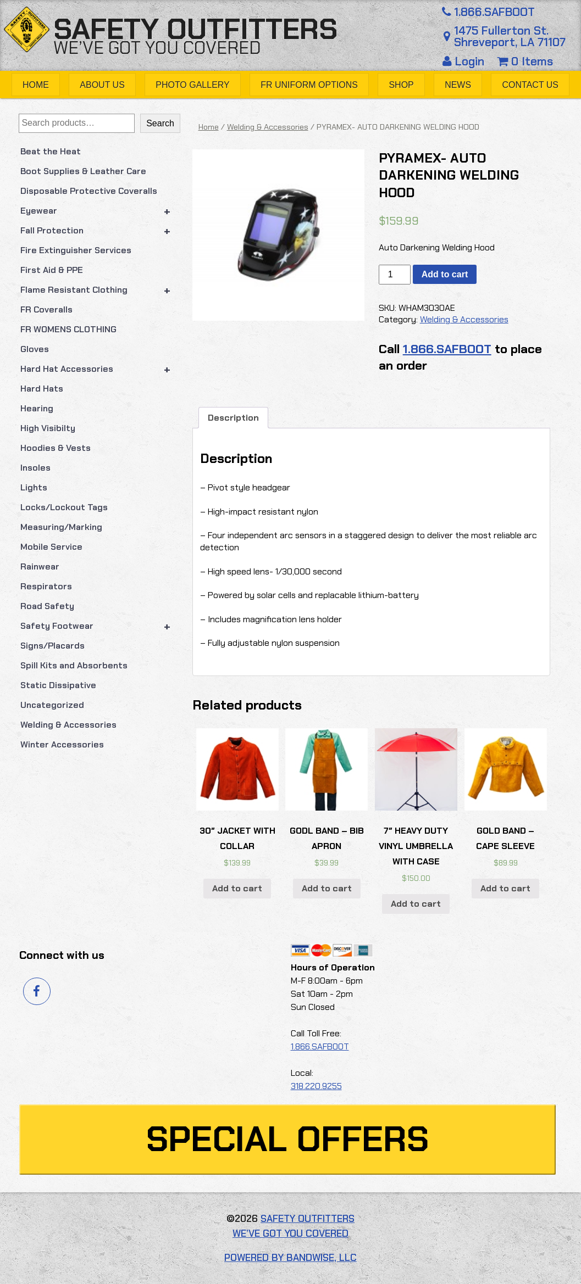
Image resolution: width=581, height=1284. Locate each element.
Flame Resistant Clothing (100, 290)
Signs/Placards (52, 645)
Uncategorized (52, 705)
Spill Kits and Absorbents (74, 665)
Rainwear (39, 566)
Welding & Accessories (68, 724)
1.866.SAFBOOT (487, 12)
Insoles (35, 467)
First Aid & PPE (51, 270)
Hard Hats (41, 388)
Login (465, 61)
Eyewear (100, 211)
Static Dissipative (58, 685)
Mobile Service (51, 546)
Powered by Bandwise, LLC (290, 1258)
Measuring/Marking (61, 527)
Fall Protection (100, 231)
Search (160, 123)
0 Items (525, 61)
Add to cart (445, 274)
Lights (33, 487)
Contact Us (530, 85)
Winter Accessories (62, 744)
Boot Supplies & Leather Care (83, 171)
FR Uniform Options (309, 85)
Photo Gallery (193, 85)
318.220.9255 (316, 1086)
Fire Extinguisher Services (75, 250)
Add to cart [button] (237, 888)
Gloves (34, 349)
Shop (401, 85)
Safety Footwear (100, 626)
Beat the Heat (50, 151)
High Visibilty (47, 428)
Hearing (36, 408)
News (458, 85)
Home (36, 85)
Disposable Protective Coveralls (88, 191)
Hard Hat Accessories (100, 369)
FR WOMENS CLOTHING (68, 329)
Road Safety (47, 606)
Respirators (46, 586)
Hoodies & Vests (55, 448)
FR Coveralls (46, 309)
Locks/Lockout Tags (64, 507)
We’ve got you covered (157, 48)
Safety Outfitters (195, 29)
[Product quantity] (395, 274)
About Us (102, 85)
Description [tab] (233, 417)
